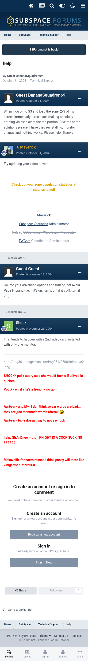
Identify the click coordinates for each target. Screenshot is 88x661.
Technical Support (42, 80)
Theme (45, 636)
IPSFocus (30, 636)
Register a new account (44, 534)
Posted (33, 100)
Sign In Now (44, 562)
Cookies (77, 636)
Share (20, 590)
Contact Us (61, 636)
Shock (21, 323)
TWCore (25, 241)
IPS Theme (13, 636)
